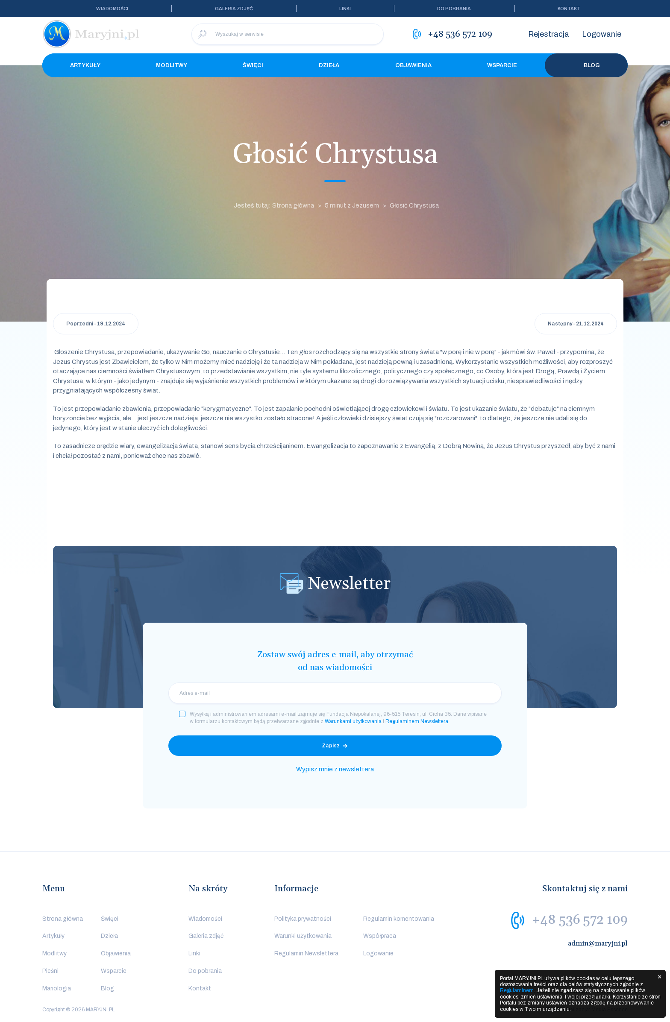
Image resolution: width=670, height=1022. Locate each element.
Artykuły (85, 65)
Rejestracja (548, 34)
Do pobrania (454, 8)
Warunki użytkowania (303, 936)
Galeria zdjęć (234, 8)
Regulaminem (517, 990)
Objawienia (413, 65)
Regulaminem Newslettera (416, 721)
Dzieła (329, 65)
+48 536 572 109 (580, 920)
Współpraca (379, 936)
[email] (335, 693)
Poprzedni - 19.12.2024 (95, 324)
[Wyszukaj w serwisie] (287, 34)
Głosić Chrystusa (414, 205)
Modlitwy (171, 65)
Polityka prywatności (302, 919)
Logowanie (601, 34)
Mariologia (56, 988)
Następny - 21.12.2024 (576, 324)
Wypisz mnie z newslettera (335, 769)
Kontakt (569, 8)
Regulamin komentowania (398, 919)
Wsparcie (502, 65)
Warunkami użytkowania (353, 721)
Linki (345, 8)
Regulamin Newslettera (306, 953)
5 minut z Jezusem (352, 205)
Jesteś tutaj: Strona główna (274, 205)
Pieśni (50, 971)
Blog (586, 65)
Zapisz (331, 746)
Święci (253, 65)
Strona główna (62, 919)
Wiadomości (112, 8)
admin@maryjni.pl (598, 943)
